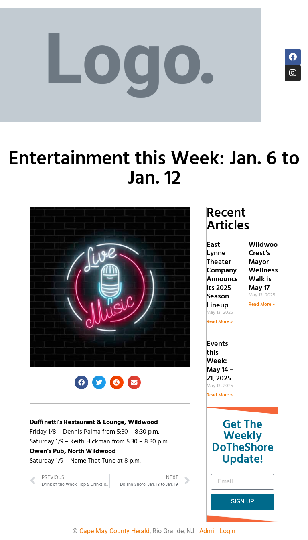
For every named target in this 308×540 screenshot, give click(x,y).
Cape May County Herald (114, 531)
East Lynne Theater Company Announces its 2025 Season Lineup (224, 275)
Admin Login (217, 531)
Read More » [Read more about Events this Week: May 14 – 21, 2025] (220, 395)
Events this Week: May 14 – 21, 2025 (220, 361)
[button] (81, 382)
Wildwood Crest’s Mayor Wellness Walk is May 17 (265, 266)
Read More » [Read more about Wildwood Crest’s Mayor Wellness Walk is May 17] (262, 304)
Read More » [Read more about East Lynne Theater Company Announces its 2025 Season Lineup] (220, 322)
